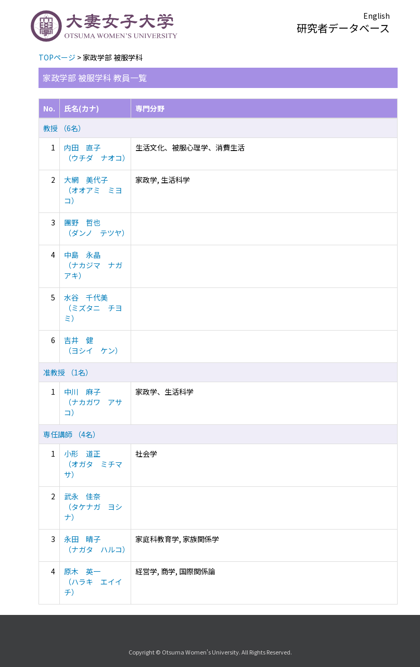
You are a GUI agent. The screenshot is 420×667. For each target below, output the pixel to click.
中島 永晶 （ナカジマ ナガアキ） (93, 265)
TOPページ (57, 57)
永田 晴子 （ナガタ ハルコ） (97, 544)
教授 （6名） (64, 128)
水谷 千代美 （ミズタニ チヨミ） (93, 307)
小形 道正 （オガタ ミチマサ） (93, 464)
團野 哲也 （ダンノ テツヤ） (96, 227)
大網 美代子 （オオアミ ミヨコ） (93, 190)
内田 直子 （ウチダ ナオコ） (97, 152)
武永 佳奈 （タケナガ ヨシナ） (93, 506)
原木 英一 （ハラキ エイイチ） (93, 581)
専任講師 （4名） (71, 434)
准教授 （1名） (68, 372)
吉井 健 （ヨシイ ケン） (93, 345)
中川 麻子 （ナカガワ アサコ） (93, 402)
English (376, 15)
